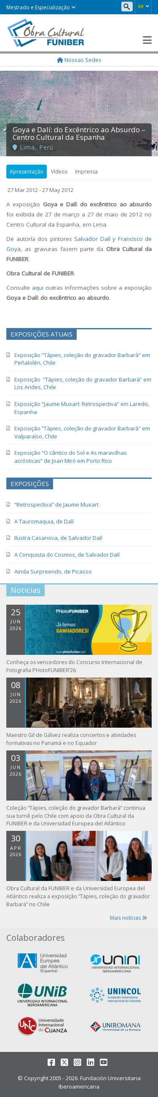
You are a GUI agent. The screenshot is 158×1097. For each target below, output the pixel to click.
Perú (46, 147)
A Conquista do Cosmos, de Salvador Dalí (67, 554)
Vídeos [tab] (59, 171)
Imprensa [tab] (86, 171)
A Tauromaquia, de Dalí (44, 521)
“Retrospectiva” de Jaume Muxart (56, 504)
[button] (143, 6)
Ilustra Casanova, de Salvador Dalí (58, 538)
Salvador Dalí (92, 239)
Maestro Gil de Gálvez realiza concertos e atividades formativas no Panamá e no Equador (71, 739)
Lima (27, 147)
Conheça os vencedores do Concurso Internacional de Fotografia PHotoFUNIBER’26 (74, 666)
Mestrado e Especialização (41, 7)
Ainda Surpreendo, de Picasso (53, 571)
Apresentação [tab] (26, 171)
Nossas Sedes (79, 60)
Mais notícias (128, 917)
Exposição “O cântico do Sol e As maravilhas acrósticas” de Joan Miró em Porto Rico (70, 456)
